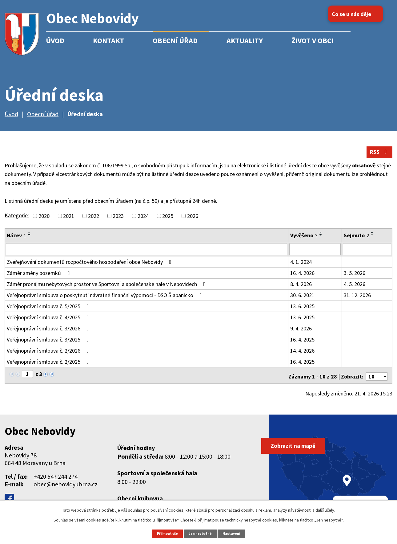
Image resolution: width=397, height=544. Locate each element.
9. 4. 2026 (301, 331)
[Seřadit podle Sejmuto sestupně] (372, 238)
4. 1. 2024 (301, 264)
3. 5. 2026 (354, 276)
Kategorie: (17, 218)
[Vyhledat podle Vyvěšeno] (315, 252)
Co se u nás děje (358, 14)
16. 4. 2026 (302, 276)
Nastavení (234, 533)
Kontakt (108, 40)
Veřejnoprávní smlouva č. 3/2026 (49, 331)
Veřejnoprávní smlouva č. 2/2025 (49, 364)
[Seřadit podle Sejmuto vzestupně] (372, 236)
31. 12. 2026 (357, 298)
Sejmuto (356, 238)
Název (16, 238)
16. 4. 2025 (302, 342)
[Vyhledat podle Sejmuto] (367, 252)
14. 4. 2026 (302, 353)
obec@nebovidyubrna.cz (66, 485)
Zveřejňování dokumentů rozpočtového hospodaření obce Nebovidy (90, 264)
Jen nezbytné (201, 533)
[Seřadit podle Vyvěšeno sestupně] (321, 238)
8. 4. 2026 (301, 287)
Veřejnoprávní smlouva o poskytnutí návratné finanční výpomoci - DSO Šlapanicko (105, 298)
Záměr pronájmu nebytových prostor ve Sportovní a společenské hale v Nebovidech (107, 287)
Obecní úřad (175, 40)
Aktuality (245, 40)
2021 (68, 219)
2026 (192, 219)
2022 (93, 219)
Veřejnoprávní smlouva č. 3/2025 (49, 342)
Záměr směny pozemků (39, 276)
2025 (167, 219)
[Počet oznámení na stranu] (377, 377)
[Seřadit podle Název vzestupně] (29, 236)
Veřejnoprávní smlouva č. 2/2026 (49, 353)
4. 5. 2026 (354, 287)
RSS (378, 155)
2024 (143, 219)
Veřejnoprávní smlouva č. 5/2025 (49, 309)
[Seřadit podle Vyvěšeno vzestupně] (321, 236)
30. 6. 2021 (302, 298)
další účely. (325, 510)
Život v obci (312, 40)
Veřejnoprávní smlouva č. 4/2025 (49, 320)
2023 (118, 219)
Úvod (55, 40)
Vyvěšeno (304, 238)
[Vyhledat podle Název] (146, 252)
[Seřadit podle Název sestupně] (29, 238)
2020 (44, 219)
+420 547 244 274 (56, 477)
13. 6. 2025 (302, 309)
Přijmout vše (166, 533)
